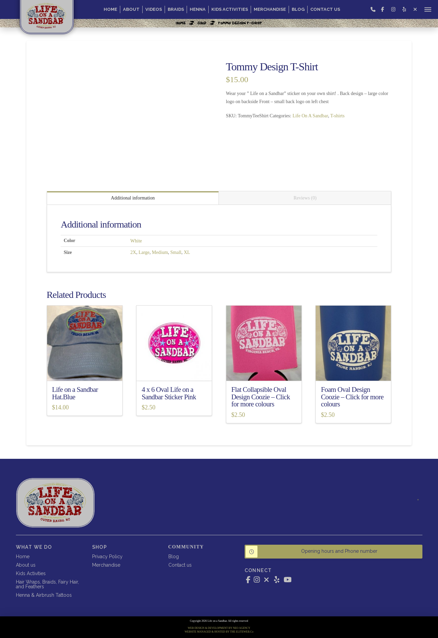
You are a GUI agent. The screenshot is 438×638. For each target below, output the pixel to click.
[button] (427, 9)
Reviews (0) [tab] (304, 197)
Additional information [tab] (132, 197)
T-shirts (337, 115)
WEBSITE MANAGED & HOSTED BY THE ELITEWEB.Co (219, 631)
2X (133, 252)
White (136, 240)
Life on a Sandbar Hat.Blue (75, 393)
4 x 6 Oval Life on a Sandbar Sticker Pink (169, 393)
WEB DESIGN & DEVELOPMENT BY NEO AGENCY (219, 628)
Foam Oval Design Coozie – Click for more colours (352, 397)
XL (187, 252)
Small (176, 252)
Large (144, 252)
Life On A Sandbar (310, 115)
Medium (160, 252)
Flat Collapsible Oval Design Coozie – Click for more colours (260, 397)
